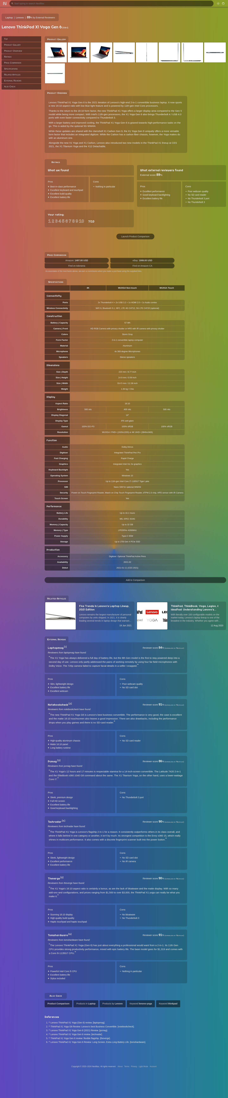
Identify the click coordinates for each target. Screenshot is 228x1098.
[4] (63, 820)
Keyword (141, 1003)
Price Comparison (12, 62)
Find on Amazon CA (142, 266)
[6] (70, 934)
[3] (58, 760)
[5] (61, 877)
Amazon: (76, 260)
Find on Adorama (76, 266)
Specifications (11, 68)
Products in (85, 1003)
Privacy (134, 1066)
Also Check (9, 86)
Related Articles (12, 74)
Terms (126, 1066)
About (120, 1066)
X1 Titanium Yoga (68, 146)
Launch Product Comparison (135, 236)
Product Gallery (12, 45)
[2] (70, 703)
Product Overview (13, 51)
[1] (65, 646)
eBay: (142, 260)
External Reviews (12, 80)
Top (6, 39)
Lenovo (20, 17)
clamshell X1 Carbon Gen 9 (108, 131)
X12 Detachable (96, 146)
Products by (112, 1003)
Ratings (8, 56)
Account (153, 1066)
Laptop (9, 17)
